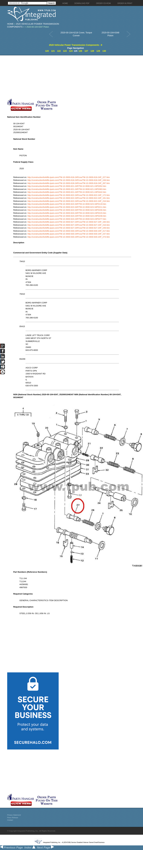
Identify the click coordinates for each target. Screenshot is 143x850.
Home (10, 24)
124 (71, 51)
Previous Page (11, 847)
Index (29, 847)
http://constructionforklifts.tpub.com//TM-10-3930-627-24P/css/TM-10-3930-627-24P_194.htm (68, 222)
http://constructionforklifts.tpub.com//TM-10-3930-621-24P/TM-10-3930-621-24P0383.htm (66, 189)
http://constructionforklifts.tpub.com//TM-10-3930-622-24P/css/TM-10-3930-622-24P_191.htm (68, 198)
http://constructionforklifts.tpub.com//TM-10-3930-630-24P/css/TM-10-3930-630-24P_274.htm (68, 237)
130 (104, 51)
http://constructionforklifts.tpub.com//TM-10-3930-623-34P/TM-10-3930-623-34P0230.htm (66, 210)
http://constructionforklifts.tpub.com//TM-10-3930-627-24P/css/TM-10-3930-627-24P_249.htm (68, 228)
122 (59, 51)
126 (80, 51)
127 (86, 51)
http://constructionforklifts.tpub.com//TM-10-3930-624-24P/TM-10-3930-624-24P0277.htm (66, 219)
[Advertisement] (72, 76)
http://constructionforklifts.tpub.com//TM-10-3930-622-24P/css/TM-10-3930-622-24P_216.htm (68, 201)
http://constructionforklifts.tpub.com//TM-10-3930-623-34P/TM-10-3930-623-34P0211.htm (66, 207)
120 (47, 51)
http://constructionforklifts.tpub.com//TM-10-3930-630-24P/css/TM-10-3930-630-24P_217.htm (68, 231)
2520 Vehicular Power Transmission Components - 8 (75, 45)
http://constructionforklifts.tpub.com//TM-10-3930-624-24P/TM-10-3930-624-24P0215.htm (66, 213)
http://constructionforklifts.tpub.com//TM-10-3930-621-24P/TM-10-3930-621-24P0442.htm (66, 192)
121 (53, 51)
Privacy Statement (14, 815)
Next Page (45, 847)
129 (98, 51)
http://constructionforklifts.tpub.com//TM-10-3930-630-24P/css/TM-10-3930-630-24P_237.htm (68, 234)
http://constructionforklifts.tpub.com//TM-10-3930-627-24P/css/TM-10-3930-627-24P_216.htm (68, 225)
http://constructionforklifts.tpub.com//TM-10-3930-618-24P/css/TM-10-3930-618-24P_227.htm (68, 177)
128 (92, 51)
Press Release (12, 817)
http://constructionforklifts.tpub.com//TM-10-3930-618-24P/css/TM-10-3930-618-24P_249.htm (68, 180)
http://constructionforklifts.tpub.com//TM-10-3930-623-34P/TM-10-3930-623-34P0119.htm (66, 204)
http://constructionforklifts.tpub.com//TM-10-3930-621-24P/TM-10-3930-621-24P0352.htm (66, 186)
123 (65, 51)
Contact (10, 820)
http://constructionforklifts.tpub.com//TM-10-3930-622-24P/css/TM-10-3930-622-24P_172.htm (68, 195)
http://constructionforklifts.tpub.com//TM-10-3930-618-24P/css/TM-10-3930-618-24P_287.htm (68, 183)
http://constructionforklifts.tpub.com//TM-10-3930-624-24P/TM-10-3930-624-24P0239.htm (66, 216)
